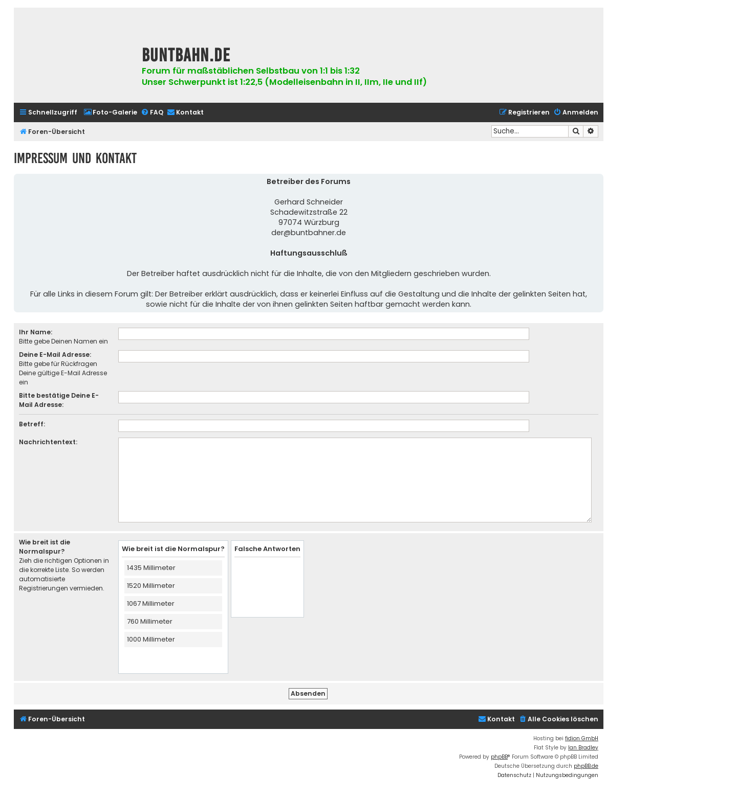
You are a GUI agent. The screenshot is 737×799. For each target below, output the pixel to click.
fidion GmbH (581, 738)
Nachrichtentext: (48, 442)
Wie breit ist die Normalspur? (44, 547)
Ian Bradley (583, 747)
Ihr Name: (35, 332)
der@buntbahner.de (308, 232)
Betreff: (32, 424)
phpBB (499, 757)
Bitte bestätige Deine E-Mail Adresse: (59, 400)
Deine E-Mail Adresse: (55, 354)
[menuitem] (110, 113)
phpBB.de (586, 766)
